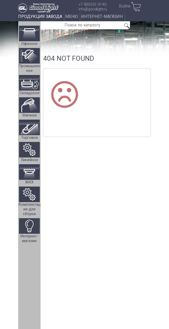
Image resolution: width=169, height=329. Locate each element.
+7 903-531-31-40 (92, 4)
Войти (124, 6)
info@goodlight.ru (93, 9)
